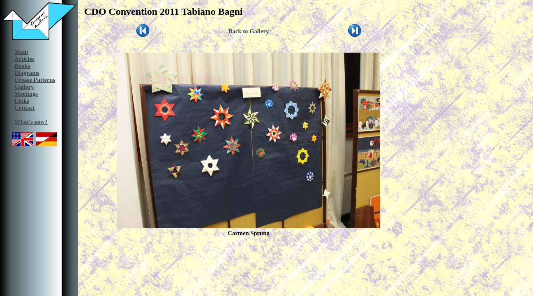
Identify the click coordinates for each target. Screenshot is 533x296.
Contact (24, 107)
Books (22, 65)
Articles (24, 59)
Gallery (24, 86)
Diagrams (26, 72)
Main (21, 52)
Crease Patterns (34, 79)
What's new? (31, 121)
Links (21, 100)
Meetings (26, 93)
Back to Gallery (248, 31)
